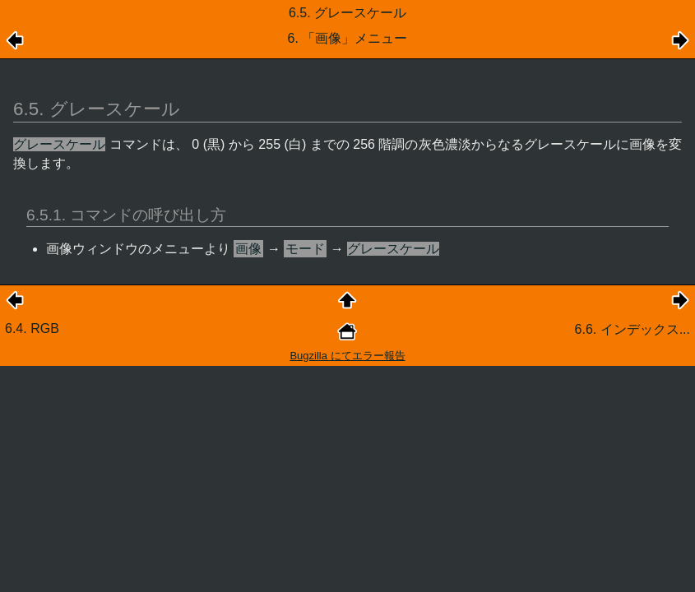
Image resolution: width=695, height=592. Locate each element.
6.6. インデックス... (632, 329)
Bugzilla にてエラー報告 (347, 355)
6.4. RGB (32, 328)
